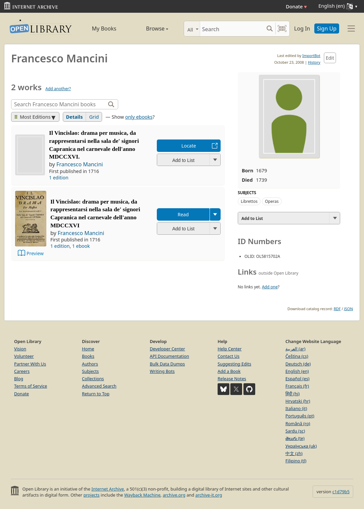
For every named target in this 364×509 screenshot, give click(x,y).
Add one (270, 287)
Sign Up (326, 28)
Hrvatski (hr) (297, 401)
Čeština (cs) (296, 356)
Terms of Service (30, 386)
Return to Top (95, 394)
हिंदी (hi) (292, 394)
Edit (330, 58)
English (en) (297, 371)
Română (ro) (297, 423)
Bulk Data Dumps (167, 364)
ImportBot (311, 55)
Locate (188, 146)
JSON (348, 308)
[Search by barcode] (282, 28)
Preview (35, 253)
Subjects (90, 371)
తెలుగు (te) (295, 438)
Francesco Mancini (79, 164)
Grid (94, 117)
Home (88, 349)
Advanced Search (99, 386)
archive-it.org (208, 495)
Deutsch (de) (298, 364)
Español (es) (297, 379)
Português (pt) (299, 416)
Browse (149, 28)
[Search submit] (269, 28)
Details (74, 117)
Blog (18, 379)
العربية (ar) (295, 349)
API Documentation (169, 356)
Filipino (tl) (295, 461)
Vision (20, 349)
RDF (337, 308)
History (314, 62)
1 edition (59, 177)
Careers (22, 371)
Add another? (58, 89)
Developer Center (167, 349)
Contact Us (228, 356)
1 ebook (81, 246)
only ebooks (138, 117)
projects (91, 495)
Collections (93, 379)
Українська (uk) (301, 446)
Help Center (230, 349)
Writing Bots (162, 371)
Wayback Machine (142, 495)
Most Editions (32, 117)
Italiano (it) (296, 408)
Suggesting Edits (234, 364)
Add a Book (229, 371)
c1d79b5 (341, 492)
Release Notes (232, 379)
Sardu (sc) (295, 431)
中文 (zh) (294, 453)
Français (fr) (297, 386)
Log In (302, 28)
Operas (272, 201)
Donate (296, 6)
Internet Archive (107, 489)
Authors (90, 364)
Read (183, 214)
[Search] (232, 28)
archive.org (174, 495)
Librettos (249, 201)
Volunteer (24, 356)
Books (88, 356)
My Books (104, 28)
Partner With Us (30, 364)
